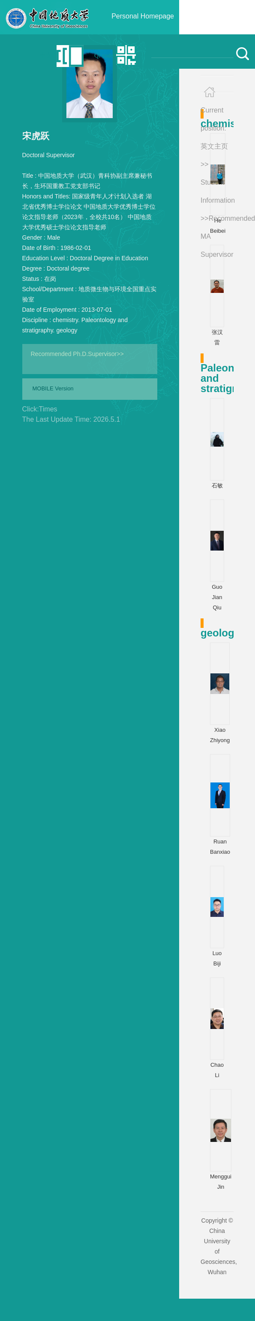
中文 (46, 55)
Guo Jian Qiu (217, 597)
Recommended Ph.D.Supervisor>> (77, 353)
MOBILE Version (53, 388)
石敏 (217, 485)
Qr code (104, 55)
